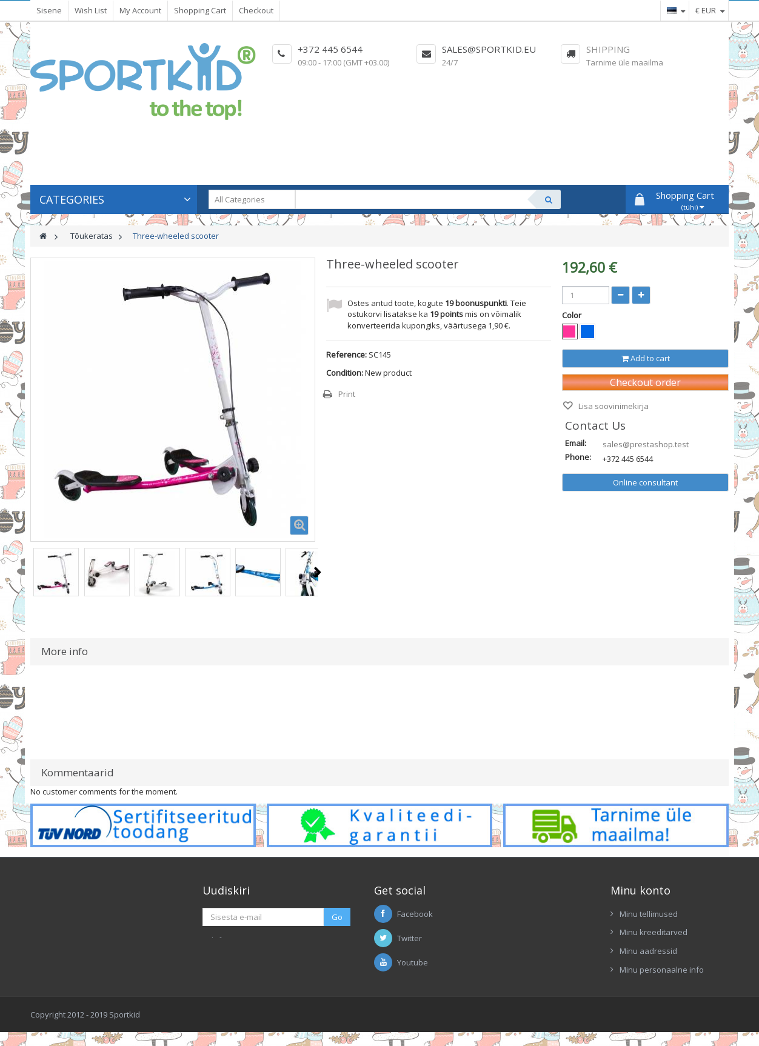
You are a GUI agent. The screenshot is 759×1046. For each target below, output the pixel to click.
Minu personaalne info (662, 969)
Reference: (346, 354)
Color (572, 315)
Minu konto (640, 890)
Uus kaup (519, 921)
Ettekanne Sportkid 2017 (545, 958)
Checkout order (645, 382)
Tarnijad (516, 903)
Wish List (91, 10)
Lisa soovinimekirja (613, 406)
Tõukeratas (91, 235)
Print (346, 393)
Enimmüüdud (525, 884)
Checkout (256, 10)
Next (317, 572)
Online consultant (645, 482)
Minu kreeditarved (653, 932)
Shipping (608, 49)
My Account (140, 10)
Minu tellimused (649, 913)
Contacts (517, 940)
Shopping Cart (200, 10)
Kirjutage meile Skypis (269, 957)
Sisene (49, 10)
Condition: (344, 372)
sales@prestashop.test (646, 444)
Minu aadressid (648, 950)
